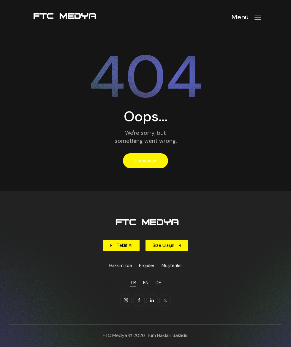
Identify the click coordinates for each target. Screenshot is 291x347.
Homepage (145, 160)
